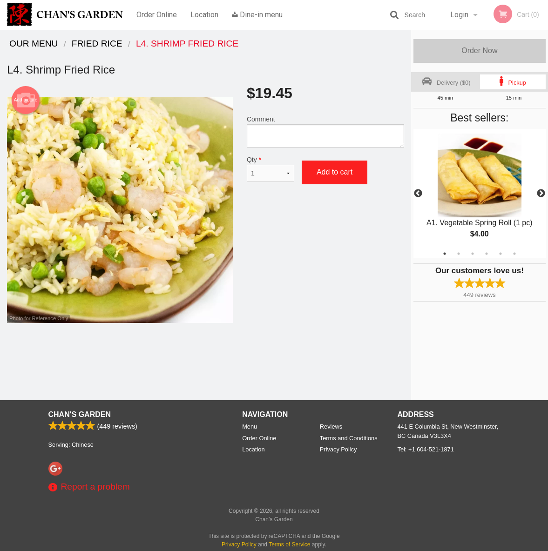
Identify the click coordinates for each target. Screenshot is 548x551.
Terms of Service (289, 544)
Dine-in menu (257, 14)
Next (541, 193)
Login (459, 14)
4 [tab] (486, 253)
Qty (270, 169)
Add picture (26, 100)
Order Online (156, 14)
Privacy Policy (338, 449)
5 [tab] (500, 253)
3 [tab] (472, 253)
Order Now (479, 50)
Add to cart (334, 172)
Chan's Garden (79, 414)
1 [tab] (444, 253)
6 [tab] (514, 253)
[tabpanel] (479, 193)
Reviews (331, 426)
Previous (418, 193)
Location (204, 14)
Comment (325, 131)
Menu (249, 426)
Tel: (426, 449)
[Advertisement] (205, 353)
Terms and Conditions (349, 438)
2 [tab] (458, 253)
